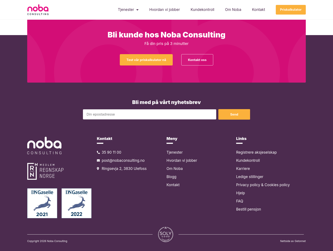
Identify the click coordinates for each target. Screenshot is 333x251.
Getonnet (300, 241)
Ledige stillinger (249, 177)
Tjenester (128, 10)
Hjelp (240, 193)
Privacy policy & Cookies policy (263, 185)
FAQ (239, 201)
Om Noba (233, 10)
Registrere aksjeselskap (256, 152)
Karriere (243, 168)
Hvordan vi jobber (164, 10)
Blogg (171, 177)
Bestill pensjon (248, 209)
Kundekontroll (202, 10)
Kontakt (258, 10)
